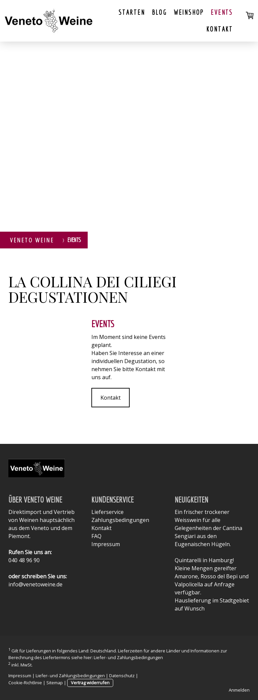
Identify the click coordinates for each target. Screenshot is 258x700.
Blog (159, 12)
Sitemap (54, 683)
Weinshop (189, 12)
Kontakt (219, 29)
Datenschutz (122, 676)
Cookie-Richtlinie (25, 683)
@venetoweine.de (40, 584)
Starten (132, 12)
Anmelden (239, 690)
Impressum (105, 544)
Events (222, 12)
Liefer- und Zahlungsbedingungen (128, 657)
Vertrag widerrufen (90, 683)
